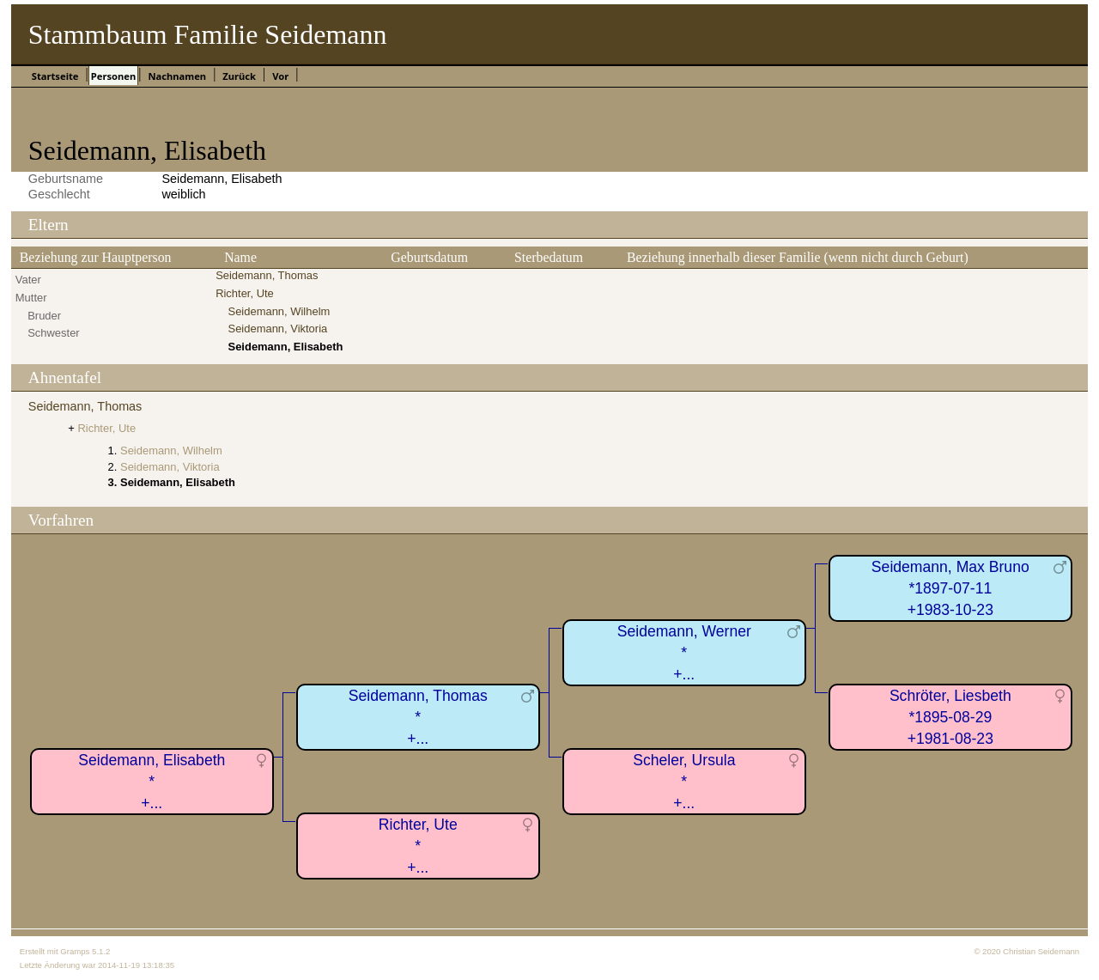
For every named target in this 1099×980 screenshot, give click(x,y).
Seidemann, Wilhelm (279, 311)
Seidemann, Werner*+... (684, 652)
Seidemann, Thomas (267, 275)
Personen (113, 76)
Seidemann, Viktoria (278, 328)
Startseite (55, 76)
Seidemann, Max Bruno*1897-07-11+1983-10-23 (950, 588)
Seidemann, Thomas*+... (418, 716)
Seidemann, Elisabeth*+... (151, 781)
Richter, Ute (245, 293)
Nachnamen (177, 76)
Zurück (239, 76)
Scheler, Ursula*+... (684, 781)
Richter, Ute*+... (418, 845)
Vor (280, 76)
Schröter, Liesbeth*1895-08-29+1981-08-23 (950, 716)
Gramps (74, 951)
